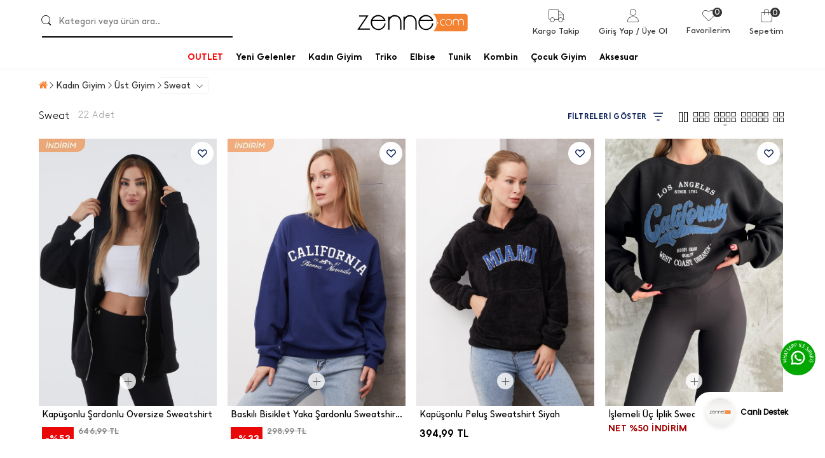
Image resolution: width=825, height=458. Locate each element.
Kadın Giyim (81, 85)
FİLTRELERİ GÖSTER (615, 116)
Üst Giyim (134, 85)
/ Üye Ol (651, 31)
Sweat (177, 85)
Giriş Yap (616, 31)
